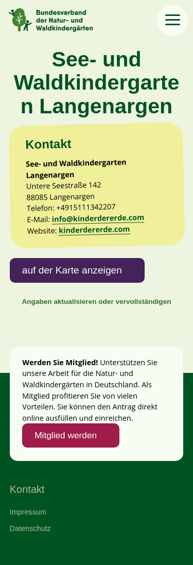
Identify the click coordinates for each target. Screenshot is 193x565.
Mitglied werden (65, 435)
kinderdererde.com (94, 229)
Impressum (28, 512)
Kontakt (27, 489)
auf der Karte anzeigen (72, 270)
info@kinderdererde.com (97, 218)
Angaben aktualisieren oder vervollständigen (96, 301)
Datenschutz (30, 528)
